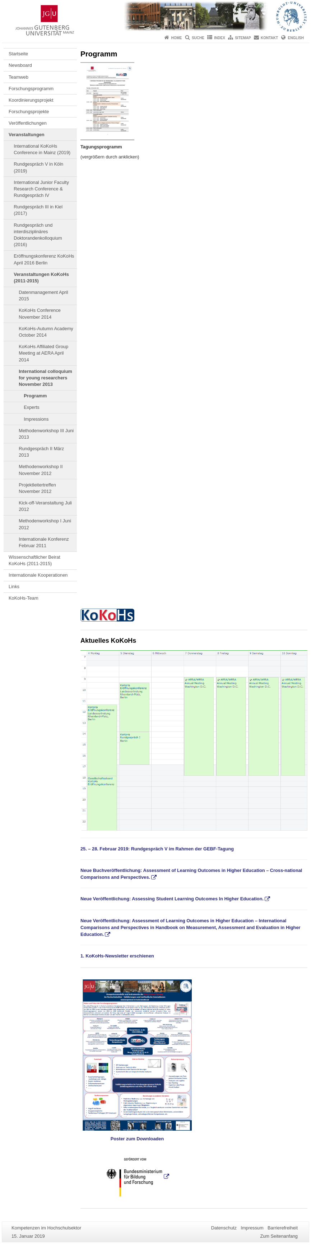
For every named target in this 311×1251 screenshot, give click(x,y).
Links (14, 586)
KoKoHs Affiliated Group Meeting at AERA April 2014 (43, 353)
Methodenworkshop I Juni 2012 (45, 524)
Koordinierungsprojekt (31, 100)
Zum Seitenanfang (279, 1236)
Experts (31, 407)
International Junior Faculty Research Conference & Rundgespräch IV (41, 189)
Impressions (36, 419)
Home (176, 38)
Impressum (252, 1228)
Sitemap (243, 38)
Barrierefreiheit (283, 1228)
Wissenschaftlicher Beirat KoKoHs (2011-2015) (34, 560)
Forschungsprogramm (31, 88)
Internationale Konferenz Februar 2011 (44, 542)
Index (219, 38)
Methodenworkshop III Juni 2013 (46, 434)
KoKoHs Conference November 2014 (40, 313)
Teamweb (18, 77)
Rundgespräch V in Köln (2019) (38, 167)
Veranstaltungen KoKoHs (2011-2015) (41, 277)
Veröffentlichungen (28, 123)
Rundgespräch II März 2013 (41, 452)
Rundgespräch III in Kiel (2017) (38, 210)
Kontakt (269, 38)
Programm (35, 395)
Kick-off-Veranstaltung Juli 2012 (45, 506)
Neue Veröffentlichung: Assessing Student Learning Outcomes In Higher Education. (172, 898)
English (296, 38)
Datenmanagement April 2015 (43, 295)
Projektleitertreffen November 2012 (37, 488)
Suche (198, 38)
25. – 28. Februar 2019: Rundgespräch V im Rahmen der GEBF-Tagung (157, 848)
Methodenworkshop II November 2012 (40, 470)
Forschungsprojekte (29, 111)
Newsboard (20, 65)
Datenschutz (224, 1228)
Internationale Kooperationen (38, 575)
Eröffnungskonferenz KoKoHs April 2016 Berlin (44, 259)
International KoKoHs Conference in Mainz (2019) (42, 149)
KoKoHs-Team (23, 598)
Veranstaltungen (27, 134)
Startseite (18, 53)
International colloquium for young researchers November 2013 (45, 378)
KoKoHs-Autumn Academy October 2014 (46, 332)
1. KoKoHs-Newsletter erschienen (117, 956)
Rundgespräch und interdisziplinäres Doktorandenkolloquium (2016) (38, 235)
